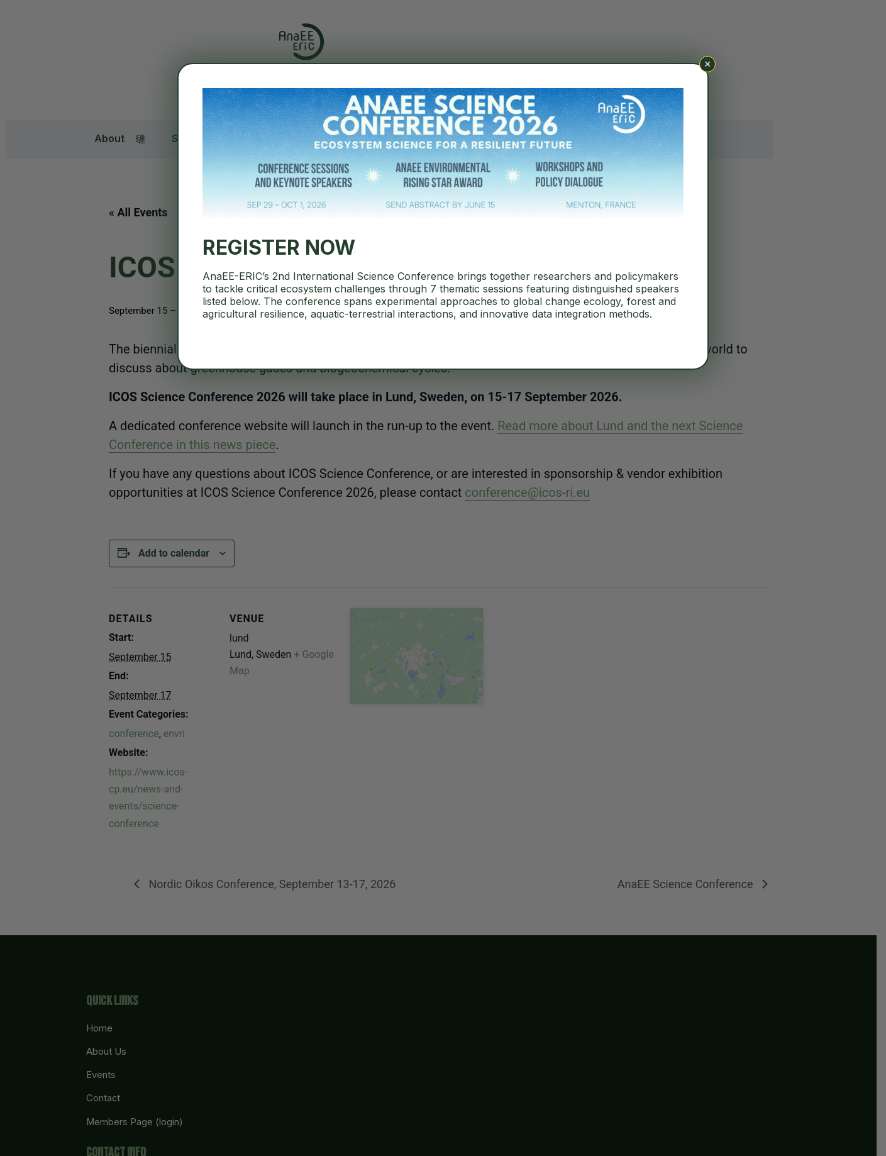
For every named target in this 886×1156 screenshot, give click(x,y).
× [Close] (707, 64)
